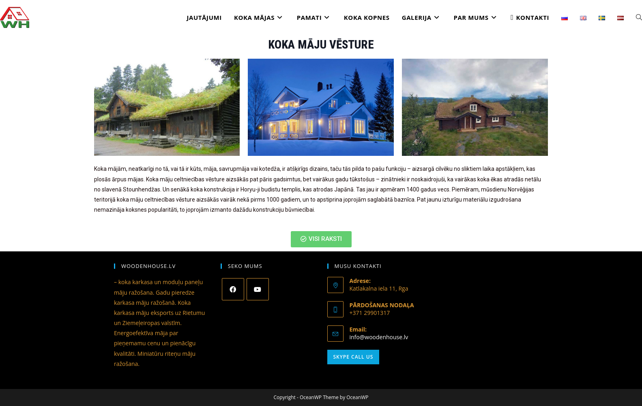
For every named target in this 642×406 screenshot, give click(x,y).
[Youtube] (258, 289)
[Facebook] (233, 289)
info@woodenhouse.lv (379, 337)
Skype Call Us (353, 356)
